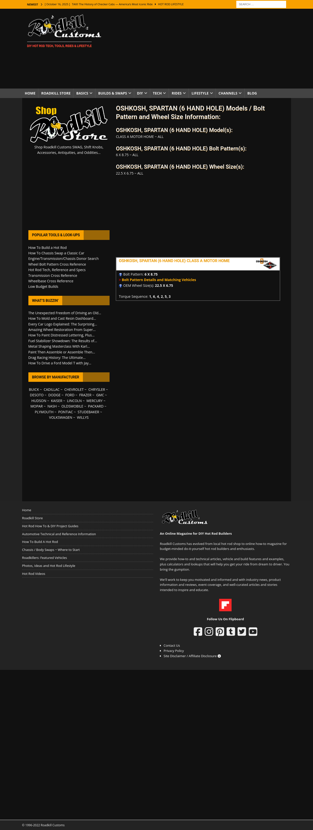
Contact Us (172, 645)
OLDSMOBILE (72, 406)
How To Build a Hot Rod (47, 247)
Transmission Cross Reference (52, 275)
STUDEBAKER (88, 412)
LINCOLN (74, 400)
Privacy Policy (174, 650)
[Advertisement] (200, 49)
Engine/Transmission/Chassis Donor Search (63, 258)
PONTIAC (65, 412)
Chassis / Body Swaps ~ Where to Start (51, 549)
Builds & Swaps (112, 93)
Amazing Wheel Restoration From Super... (62, 329)
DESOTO (37, 395)
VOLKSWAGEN (60, 417)
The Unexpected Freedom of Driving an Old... (64, 313)
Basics (82, 93)
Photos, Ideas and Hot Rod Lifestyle (48, 565)
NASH (52, 406)
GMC (100, 395)
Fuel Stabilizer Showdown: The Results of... (62, 340)
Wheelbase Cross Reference (50, 281)
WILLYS (83, 417)
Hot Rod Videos (33, 573)
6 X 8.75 (151, 274)
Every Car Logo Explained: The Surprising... (62, 324)
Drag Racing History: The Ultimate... (57, 357)
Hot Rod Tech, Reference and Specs (57, 269)
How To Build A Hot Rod (40, 541)
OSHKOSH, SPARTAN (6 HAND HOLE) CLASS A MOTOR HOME (174, 260)
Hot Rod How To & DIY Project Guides (50, 526)
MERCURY (94, 400)
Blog (252, 93)
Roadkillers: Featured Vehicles (44, 557)
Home (30, 93)
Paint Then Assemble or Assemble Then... (61, 352)
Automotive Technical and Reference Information (59, 534)
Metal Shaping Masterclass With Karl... (59, 346)
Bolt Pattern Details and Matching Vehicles (159, 279)
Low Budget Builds (43, 286)
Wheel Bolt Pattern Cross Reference (57, 264)
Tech (157, 93)
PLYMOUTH (44, 412)
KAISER (56, 400)
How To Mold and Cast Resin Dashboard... (62, 318)
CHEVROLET (74, 389)
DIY (140, 93)
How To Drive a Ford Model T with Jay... (59, 363)
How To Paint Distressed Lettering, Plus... (61, 335)
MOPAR (36, 406)
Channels (228, 93)
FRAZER (85, 395)
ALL (160, 136)
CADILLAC (52, 389)
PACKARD (95, 406)
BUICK (34, 389)
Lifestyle (199, 93)
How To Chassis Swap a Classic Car (56, 253)
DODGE (54, 395)
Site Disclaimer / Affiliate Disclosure (192, 656)
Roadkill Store (55, 93)
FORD (69, 395)
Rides (177, 93)
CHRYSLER (96, 389)
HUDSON (38, 400)
